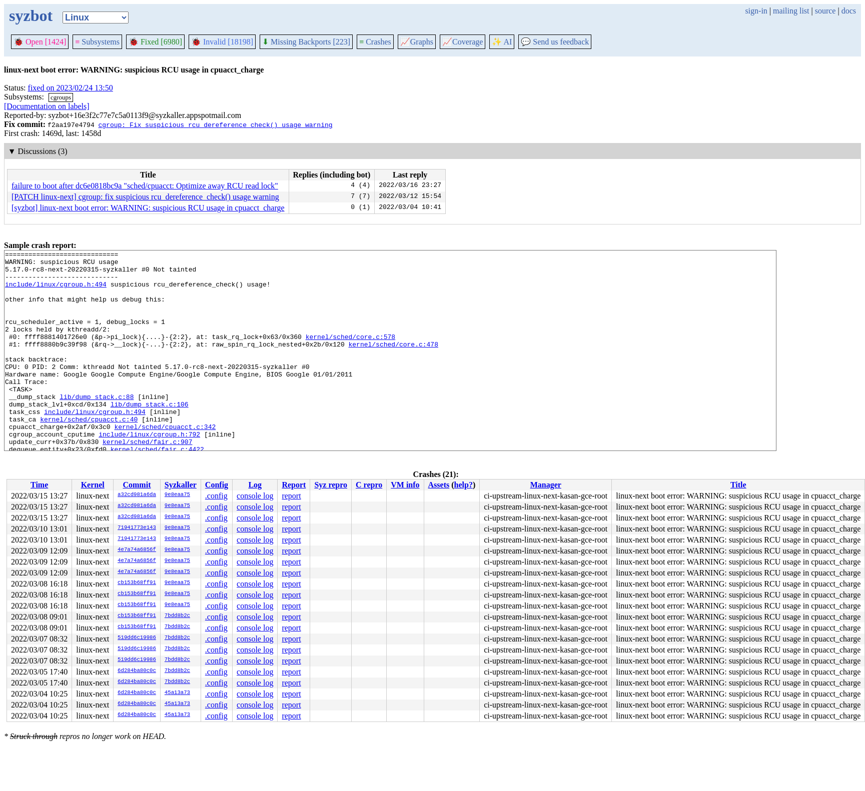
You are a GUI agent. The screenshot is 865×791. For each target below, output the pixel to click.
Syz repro (330, 484)
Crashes (375, 42)
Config (216, 484)
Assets (439, 484)
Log (255, 484)
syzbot (31, 15)
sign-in (756, 10)
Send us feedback (555, 42)
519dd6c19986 (137, 638)
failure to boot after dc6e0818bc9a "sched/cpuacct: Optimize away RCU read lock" (145, 186)
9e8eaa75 (177, 495)
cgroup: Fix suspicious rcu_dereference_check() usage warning (215, 124)
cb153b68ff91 (137, 583)
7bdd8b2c (177, 616)
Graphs (416, 42)
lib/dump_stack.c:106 (150, 435)
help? (463, 484)
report (291, 496)
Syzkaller (181, 484)
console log (255, 496)
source (825, 10)
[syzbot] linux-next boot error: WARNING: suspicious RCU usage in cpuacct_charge (148, 208)
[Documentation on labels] (47, 106)
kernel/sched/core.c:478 (393, 363)
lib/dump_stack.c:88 (97, 426)
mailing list (791, 10)
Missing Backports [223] (306, 42)
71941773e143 (137, 528)
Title (738, 484)
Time (39, 484)
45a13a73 (177, 693)
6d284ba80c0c (137, 671)
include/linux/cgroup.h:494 (56, 291)
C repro (369, 484)
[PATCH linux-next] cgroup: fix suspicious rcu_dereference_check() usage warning (145, 196)
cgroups (61, 97)
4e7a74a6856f (137, 550)
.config (216, 496)
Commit (137, 484)
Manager (545, 484)
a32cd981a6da (137, 495)
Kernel (93, 484)
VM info (405, 484)
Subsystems (97, 42)
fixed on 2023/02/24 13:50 (70, 88)
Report (294, 484)
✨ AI (502, 42)
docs (848, 10)
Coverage (462, 42)
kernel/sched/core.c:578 (350, 354)
